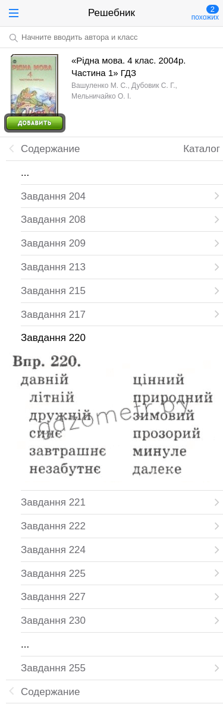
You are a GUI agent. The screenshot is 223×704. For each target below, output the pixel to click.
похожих (205, 13)
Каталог (201, 148)
